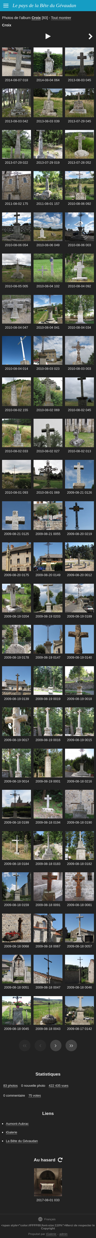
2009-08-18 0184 (16, 864)
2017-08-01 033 (47, 1200)
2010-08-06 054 (16, 245)
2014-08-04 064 (47, 80)
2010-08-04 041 (47, 327)
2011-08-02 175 (16, 204)
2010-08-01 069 (47, 492)
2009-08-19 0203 (48, 616)
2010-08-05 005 (16, 286)
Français (47, 1219)
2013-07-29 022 (16, 162)
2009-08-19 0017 (16, 740)
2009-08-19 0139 (16, 699)
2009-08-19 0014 (16, 781)
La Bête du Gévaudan (22, 1141)
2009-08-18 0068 (16, 946)
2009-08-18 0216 (79, 781)
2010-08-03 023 (47, 369)
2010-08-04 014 (16, 369)
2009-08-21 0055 (48, 534)
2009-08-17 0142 (79, 1029)
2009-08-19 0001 (48, 781)
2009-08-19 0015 (79, 740)
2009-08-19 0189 (79, 616)
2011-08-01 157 (47, 204)
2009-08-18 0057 (79, 946)
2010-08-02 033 (16, 451)
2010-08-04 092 (79, 286)
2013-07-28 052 (79, 162)
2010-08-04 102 (47, 286)
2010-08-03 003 (79, 369)
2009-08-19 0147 (48, 657)
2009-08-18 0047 (48, 987)
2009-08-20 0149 (48, 575)
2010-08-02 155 (16, 410)
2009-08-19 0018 (79, 699)
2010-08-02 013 (79, 451)
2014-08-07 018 (16, 80)
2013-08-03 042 (16, 121)
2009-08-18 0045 (16, 1029)
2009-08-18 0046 (79, 987)
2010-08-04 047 (16, 327)
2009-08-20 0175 (16, 575)
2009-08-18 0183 (48, 864)
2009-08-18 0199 (16, 822)
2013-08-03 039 (47, 121)
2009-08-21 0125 (16, 534)
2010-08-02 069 (47, 410)
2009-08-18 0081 (79, 905)
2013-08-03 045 (79, 80)
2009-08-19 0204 (16, 616)
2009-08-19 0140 (79, 657)
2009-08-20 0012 (79, 575)
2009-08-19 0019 (48, 699)
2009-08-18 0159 (16, 905)
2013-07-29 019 (47, 162)
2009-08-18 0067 (48, 946)
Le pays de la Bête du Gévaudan (44, 5)
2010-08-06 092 (79, 204)
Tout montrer (61, 18)
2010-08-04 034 (79, 327)
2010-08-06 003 (79, 245)
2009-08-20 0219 (79, 534)
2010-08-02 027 (47, 451)
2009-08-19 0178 (16, 657)
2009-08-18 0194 (48, 822)
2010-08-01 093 (16, 492)
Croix (36, 18)
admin (63, 1233)
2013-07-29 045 (79, 121)
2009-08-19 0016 (48, 740)
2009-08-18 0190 (79, 822)
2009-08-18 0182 (79, 864)
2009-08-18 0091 (48, 905)
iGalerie (11, 1132)
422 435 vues (58, 1086)
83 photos (10, 1086)
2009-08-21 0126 (79, 492)
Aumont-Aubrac (17, 1124)
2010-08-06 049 (47, 245)
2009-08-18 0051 (16, 987)
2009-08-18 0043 (48, 1029)
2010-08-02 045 (79, 410)
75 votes (34, 1095)
